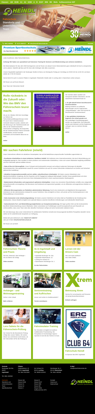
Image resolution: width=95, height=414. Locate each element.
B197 (41, 2)
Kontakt (90, 43)
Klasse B (37, 380)
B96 (46, 2)
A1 (21, 2)
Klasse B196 (22, 382)
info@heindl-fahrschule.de (39, 43)
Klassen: (5, 2)
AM (11, 2)
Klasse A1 (21, 384)
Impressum (53, 382)
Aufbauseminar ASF (67, 2)
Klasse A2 (21, 386)
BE (51, 2)
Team (6, 29)
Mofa (56, 2)
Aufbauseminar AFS (40, 390)
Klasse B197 (38, 382)
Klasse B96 (37, 384)
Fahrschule (9, 19)
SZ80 (30, 2)
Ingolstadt (5, 372)
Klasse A (20, 388)
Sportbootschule (7, 388)
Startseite (5, 380)
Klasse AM (21, 380)
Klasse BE (37, 386)
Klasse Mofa (38, 388)
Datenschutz (54, 384)
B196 (17, 2)
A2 (25, 2)
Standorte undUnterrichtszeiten (7, 383)
